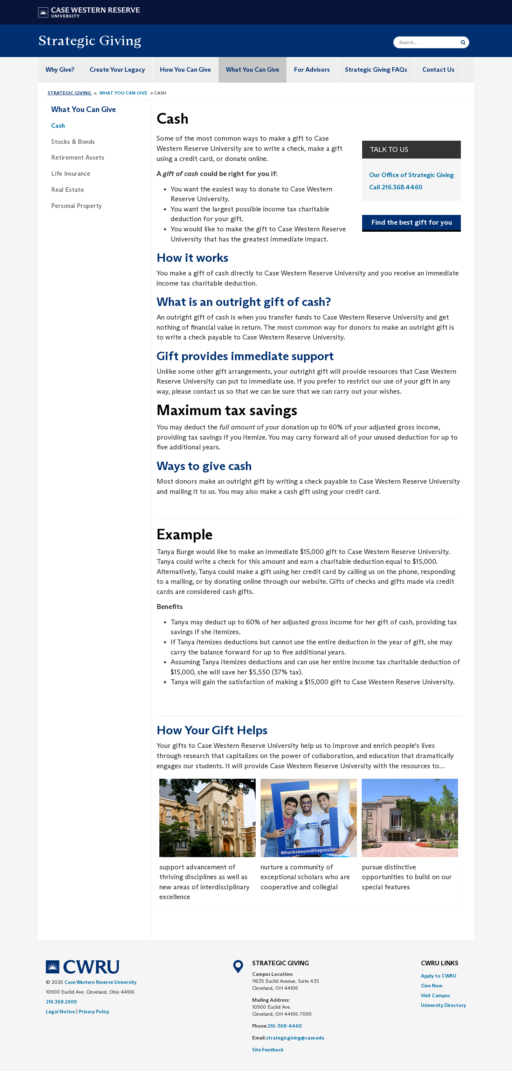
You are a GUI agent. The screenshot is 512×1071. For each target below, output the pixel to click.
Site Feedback (268, 1049)
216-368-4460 (285, 1026)
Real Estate (67, 190)
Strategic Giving (89, 40)
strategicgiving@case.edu (295, 1038)
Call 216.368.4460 (395, 187)
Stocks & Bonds (73, 142)
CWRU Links (439, 963)
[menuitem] (443, 976)
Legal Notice (60, 1011)
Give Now (431, 985)
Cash (58, 126)
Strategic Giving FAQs (376, 70)
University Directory (443, 1005)
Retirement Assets (77, 157)
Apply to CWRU (438, 976)
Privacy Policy (94, 1011)
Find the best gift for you (411, 222)
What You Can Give (252, 70)
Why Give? (60, 70)
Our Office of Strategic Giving (411, 175)
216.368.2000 (61, 1002)
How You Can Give (185, 70)
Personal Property (76, 206)
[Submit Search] (463, 42)
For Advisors (312, 70)
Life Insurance (70, 173)
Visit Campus (435, 995)
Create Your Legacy (117, 70)
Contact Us (438, 70)
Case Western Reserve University (100, 982)
